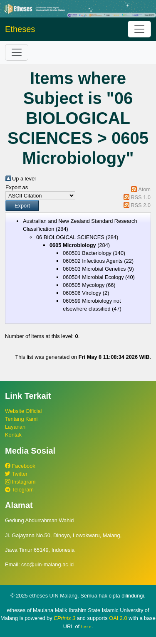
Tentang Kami (21, 419)
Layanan (15, 427)
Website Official (23, 411)
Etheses (20, 29)
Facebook (20, 466)
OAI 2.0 (118, 618)
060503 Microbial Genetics (94, 269)
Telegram (19, 489)
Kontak (13, 435)
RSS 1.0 (141, 197)
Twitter (16, 474)
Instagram (20, 482)
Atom (144, 189)
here (86, 627)
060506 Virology (82, 293)
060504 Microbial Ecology (93, 277)
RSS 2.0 (141, 205)
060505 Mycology (83, 285)
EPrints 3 (64, 618)
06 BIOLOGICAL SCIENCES (70, 237)
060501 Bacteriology (87, 253)
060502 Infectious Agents (93, 261)
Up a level (24, 178)
